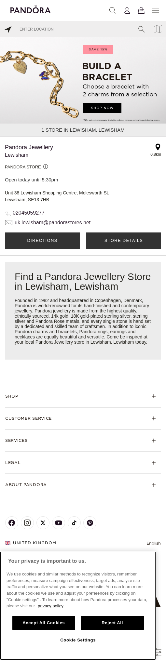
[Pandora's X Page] (42, 522)
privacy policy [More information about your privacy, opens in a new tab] (50, 605)
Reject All (112, 622)
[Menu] (155, 10)
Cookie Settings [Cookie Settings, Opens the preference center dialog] (78, 640)
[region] (78, 605)
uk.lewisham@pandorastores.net (52, 222)
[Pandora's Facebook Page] (11, 522)
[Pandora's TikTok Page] (74, 522)
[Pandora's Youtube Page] (58, 522)
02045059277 (29, 213)
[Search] (112, 10)
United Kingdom (30, 542)
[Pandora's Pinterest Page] (89, 522)
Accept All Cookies (43, 622)
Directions (42, 240)
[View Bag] (141, 10)
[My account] (127, 10)
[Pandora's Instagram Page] (27, 522)
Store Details (123, 240)
